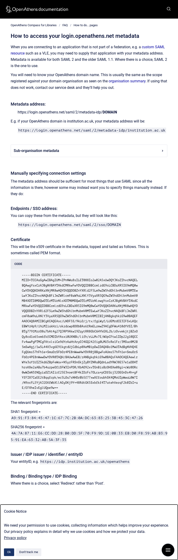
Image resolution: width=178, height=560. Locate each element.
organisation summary (127, 81)
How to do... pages (86, 25)
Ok (9, 552)
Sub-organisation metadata (89, 150)
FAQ (65, 25)
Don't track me (28, 552)
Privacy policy (15, 538)
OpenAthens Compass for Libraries (34, 25)
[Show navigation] (168, 550)
